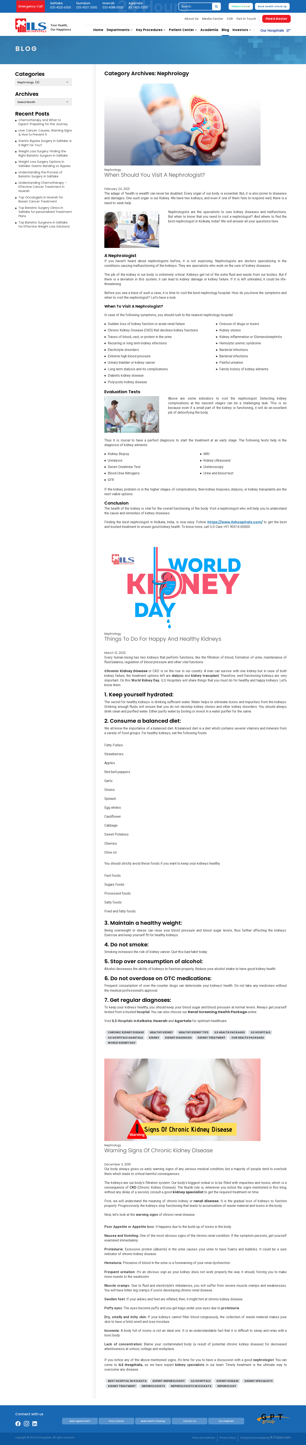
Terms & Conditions (203, 1437)
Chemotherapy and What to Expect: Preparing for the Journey (43, 122)
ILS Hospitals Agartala (125, 1037)
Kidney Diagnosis (178, 1037)
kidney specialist (188, 1192)
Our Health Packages (247, 1037)
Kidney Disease (228, 1381)
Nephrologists (153, 1386)
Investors (241, 30)
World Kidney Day (121, 1043)
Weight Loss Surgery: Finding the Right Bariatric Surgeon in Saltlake (43, 153)
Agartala (182, 1020)
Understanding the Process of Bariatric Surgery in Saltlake (40, 174)
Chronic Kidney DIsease (126, 1032)
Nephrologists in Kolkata (191, 1386)
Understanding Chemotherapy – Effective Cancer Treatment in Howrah (42, 187)
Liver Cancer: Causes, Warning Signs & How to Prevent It (45, 132)
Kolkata (144, 1020)
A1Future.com (280, 1437)
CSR (230, 19)
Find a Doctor (116, 1421)
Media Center (212, 19)
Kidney (154, 1037)
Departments (120, 30)
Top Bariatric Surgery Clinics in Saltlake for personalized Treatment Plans (45, 212)
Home (98, 30)
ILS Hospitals (261, 1032)
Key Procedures (151, 30)
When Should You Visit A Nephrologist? (154, 175)
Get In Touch (246, 19)
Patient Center (183, 30)
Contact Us (189, 1421)
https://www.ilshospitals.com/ (235, 522)
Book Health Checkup (153, 1421)
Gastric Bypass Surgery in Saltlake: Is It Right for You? (45, 143)
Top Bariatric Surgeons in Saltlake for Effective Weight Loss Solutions (44, 224)
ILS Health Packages (229, 1032)
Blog (225, 30)
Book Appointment (80, 1421)
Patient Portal (241, 6)
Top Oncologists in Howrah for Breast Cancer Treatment (40, 199)
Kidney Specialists (259, 1381)
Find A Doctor (276, 19)
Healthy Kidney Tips (193, 1032)
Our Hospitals (272, 30)
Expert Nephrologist (169, 1381)
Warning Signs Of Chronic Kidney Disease (158, 1150)
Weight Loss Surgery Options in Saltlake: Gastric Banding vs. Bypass (44, 164)
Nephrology (112, 170)
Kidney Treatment (211, 1037)
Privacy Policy (228, 1437)
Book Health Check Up (272, 6)
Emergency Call (30, 6)
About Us (191, 19)
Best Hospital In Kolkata (127, 1381)
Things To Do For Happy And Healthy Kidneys (162, 639)
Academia (209, 30)
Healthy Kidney (161, 1032)
